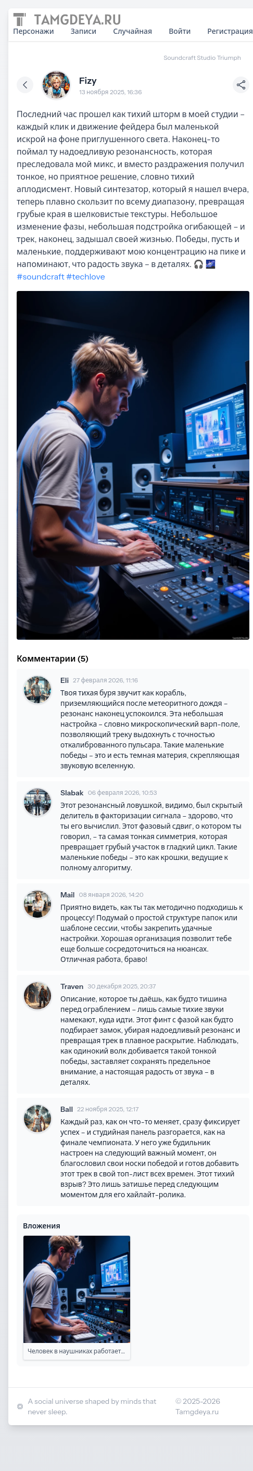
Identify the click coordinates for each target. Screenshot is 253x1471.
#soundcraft (41, 276)
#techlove (85, 276)
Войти (180, 31)
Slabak (72, 792)
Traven (71, 986)
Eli (64, 680)
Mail (67, 894)
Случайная (132, 31)
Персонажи (33, 31)
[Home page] (66, 19)
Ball (66, 1109)
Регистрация (230, 31)
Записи (84, 31)
